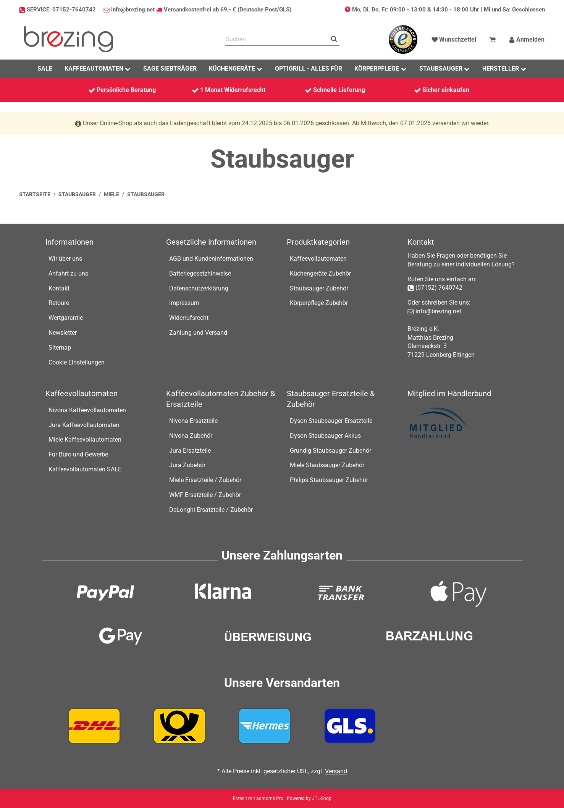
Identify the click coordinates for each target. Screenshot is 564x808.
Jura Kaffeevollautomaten (83, 425)
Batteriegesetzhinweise (200, 273)
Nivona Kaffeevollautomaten (87, 410)
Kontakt (58, 288)
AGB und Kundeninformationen (211, 258)
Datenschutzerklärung (198, 288)
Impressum (184, 302)
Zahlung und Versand (198, 332)
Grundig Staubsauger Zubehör (330, 450)
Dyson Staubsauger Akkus (325, 435)
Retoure (58, 302)
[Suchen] (276, 39)
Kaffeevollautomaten (318, 258)
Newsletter (62, 332)
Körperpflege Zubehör (319, 302)
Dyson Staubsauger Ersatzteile (331, 420)
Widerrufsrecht (188, 317)
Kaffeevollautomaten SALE (84, 469)
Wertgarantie (65, 317)
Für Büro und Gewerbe (78, 454)
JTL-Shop (321, 798)
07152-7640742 (74, 9)
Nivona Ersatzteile (193, 420)
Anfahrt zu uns (68, 273)
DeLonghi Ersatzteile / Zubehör (211, 509)
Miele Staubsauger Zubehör (327, 465)
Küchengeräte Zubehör (320, 273)
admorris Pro (269, 798)
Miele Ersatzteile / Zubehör (205, 480)
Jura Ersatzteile (190, 450)
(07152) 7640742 (438, 287)
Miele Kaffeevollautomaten (84, 439)
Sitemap (59, 347)
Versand (336, 771)
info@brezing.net (133, 9)
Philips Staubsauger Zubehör (329, 480)
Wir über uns (65, 258)
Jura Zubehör (187, 465)
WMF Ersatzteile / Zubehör (205, 494)
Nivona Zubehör (190, 435)
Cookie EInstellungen (76, 362)
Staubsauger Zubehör (319, 288)
